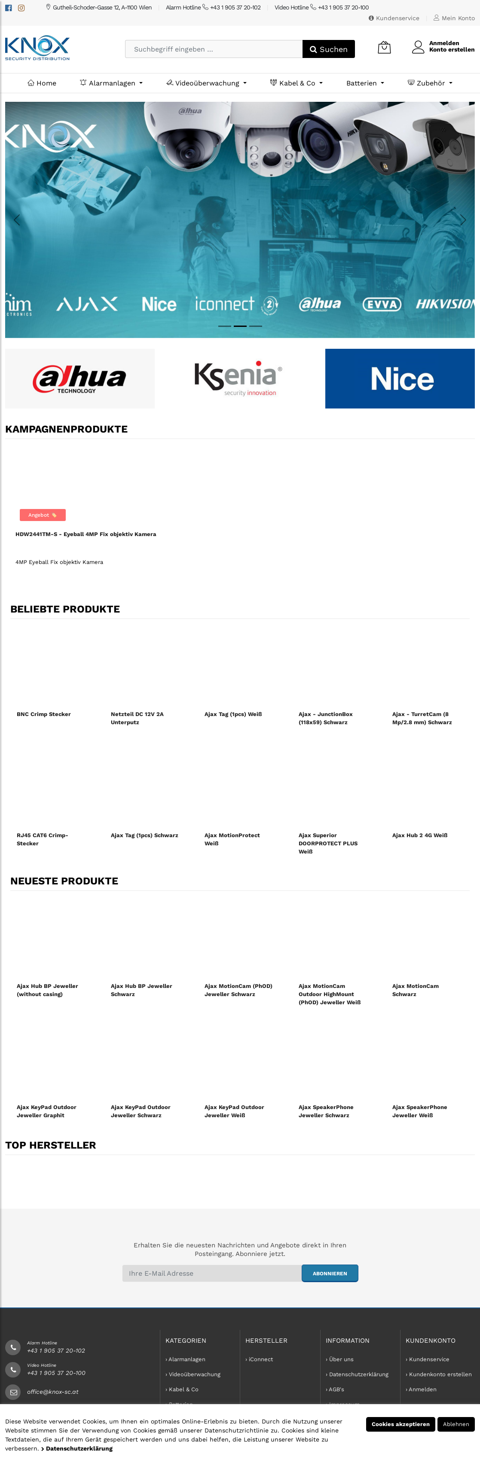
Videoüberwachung (204, 83)
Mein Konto (454, 18)
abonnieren (330, 1274)
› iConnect (259, 1359)
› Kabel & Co (182, 1389)
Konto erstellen (452, 49)
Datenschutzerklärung (77, 1448)
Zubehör (427, 83)
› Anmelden (421, 1389)
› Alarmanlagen (185, 1359)
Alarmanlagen (109, 83)
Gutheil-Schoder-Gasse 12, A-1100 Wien (98, 7)
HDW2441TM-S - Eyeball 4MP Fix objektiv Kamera (85, 534)
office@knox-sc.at (53, 1391)
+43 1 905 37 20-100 (56, 1372)
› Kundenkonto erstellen (439, 1374)
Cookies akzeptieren (401, 1424)
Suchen (329, 49)
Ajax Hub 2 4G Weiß (419, 835)
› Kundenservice (427, 1359)
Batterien (362, 83)
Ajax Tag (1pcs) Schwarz (144, 835)
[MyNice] (255, 326)
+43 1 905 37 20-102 (56, 1350)
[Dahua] (224, 326)
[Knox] (240, 326)
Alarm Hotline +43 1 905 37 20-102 (213, 7)
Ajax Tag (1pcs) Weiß (233, 714)
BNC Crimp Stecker (44, 714)
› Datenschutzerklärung (357, 1374)
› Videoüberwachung (192, 1374)
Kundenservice (394, 18)
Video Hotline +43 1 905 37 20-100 (322, 7)
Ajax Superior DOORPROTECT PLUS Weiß (328, 843)
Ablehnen (456, 1424)
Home (42, 83)
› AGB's (335, 1389)
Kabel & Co (294, 83)
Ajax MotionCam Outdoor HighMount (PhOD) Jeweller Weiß (330, 994)
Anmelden (444, 43)
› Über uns (340, 1359)
